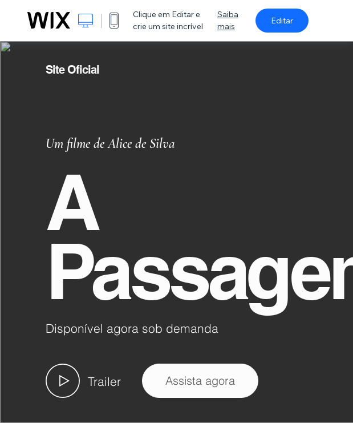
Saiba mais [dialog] (227, 20)
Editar (282, 20)
